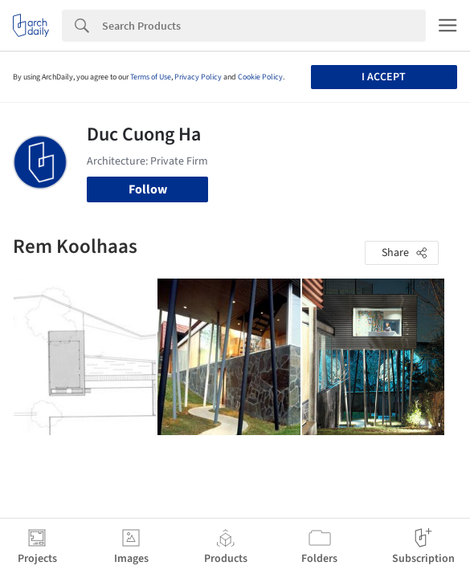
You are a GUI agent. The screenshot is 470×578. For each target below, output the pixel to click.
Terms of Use (150, 77)
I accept (384, 77)
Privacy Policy (198, 77)
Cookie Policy (260, 77)
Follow (148, 189)
